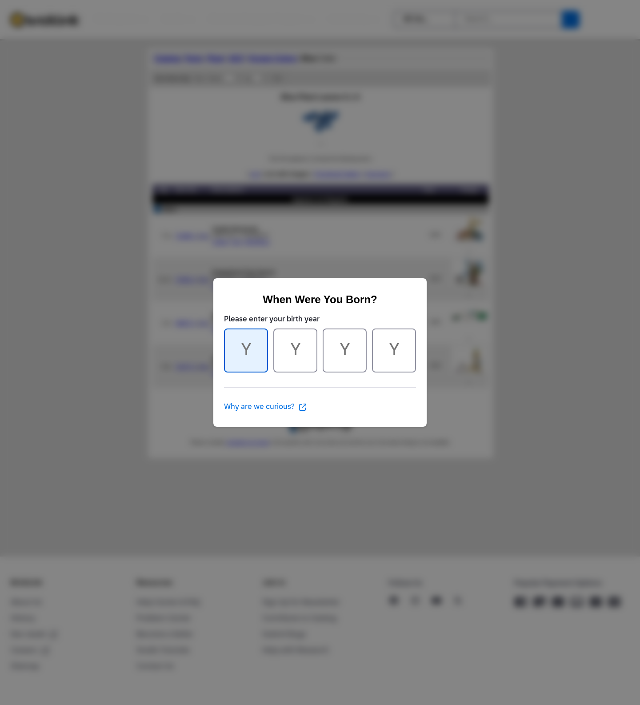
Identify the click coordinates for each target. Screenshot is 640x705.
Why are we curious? (265, 407)
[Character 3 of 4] (345, 350)
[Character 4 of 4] (394, 350)
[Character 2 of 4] (295, 350)
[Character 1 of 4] (246, 350)
